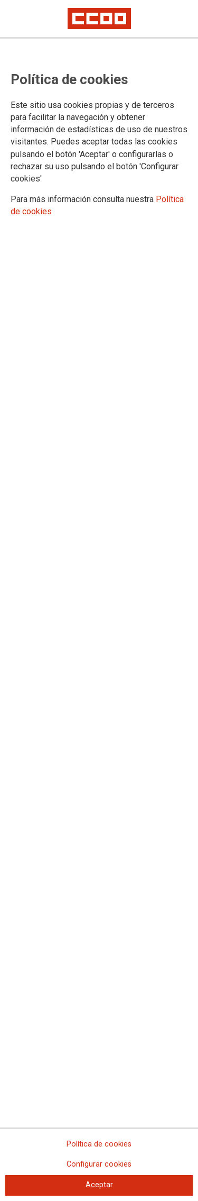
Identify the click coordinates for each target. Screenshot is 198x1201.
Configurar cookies (99, 1164)
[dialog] (99, 600)
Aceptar (99, 1184)
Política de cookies (99, 1144)
